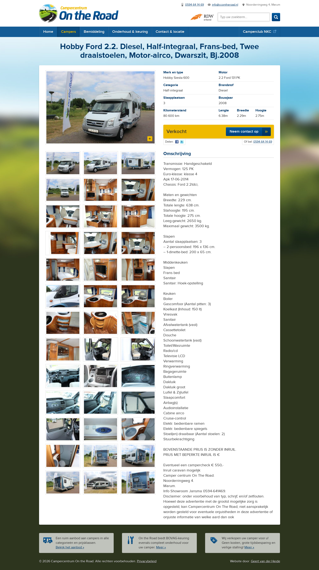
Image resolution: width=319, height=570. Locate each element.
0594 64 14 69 (194, 4)
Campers (68, 32)
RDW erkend (202, 17)
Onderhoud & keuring (130, 32)
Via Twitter (182, 141)
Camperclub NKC (257, 32)
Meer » (161, 547)
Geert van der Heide (265, 561)
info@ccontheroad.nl (225, 4)
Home (48, 32)
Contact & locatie (170, 32)
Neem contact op (244, 131)
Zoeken (276, 17)
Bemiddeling (94, 32)
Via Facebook (177, 141)
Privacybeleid (146, 561)
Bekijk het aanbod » (70, 547)
